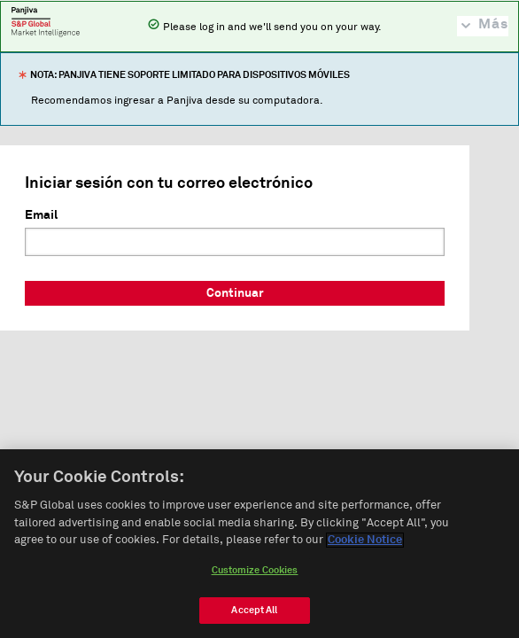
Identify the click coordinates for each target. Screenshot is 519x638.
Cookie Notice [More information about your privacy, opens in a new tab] (365, 541)
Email (41, 215)
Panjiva (45, 21)
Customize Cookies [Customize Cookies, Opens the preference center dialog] (255, 570)
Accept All (254, 610)
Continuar (235, 293)
